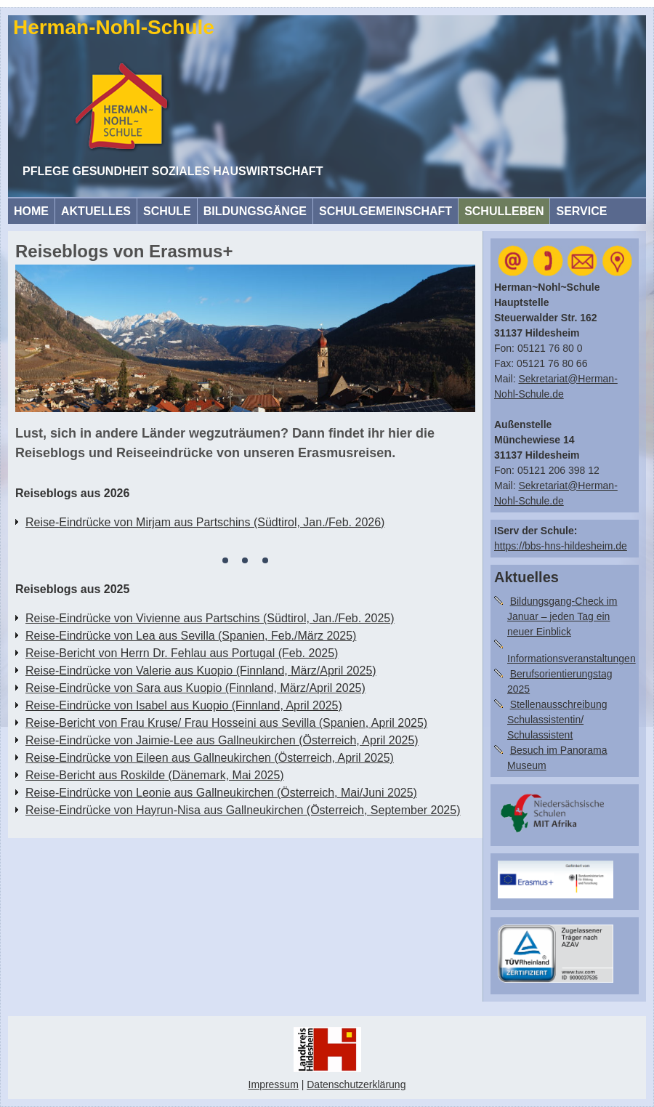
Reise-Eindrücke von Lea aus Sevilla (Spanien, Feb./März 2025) (190, 635)
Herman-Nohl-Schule (113, 27)
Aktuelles (96, 211)
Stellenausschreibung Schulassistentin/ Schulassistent (557, 720)
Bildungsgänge (255, 211)
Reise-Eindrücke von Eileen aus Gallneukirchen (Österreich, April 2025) (209, 758)
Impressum (274, 1084)
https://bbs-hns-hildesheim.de (560, 546)
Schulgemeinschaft (385, 211)
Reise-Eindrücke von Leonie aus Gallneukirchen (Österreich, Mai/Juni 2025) (221, 792)
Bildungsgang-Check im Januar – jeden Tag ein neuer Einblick (562, 616)
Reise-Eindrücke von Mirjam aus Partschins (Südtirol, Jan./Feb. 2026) (204, 522)
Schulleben (504, 211)
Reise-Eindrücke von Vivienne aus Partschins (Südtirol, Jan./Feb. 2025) (210, 618)
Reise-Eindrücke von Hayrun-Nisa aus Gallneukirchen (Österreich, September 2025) (243, 810)
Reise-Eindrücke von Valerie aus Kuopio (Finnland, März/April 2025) (200, 670)
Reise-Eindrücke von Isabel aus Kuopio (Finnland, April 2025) (183, 705)
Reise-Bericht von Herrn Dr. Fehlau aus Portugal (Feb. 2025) (181, 653)
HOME (31, 211)
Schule (167, 211)
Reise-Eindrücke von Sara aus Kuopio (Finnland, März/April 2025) (195, 688)
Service (581, 211)
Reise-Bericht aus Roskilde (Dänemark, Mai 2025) (154, 775)
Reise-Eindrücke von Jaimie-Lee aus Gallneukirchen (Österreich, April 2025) (222, 740)
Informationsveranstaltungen (571, 658)
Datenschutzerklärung (356, 1084)
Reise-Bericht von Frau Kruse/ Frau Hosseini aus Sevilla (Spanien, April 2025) (226, 723)
